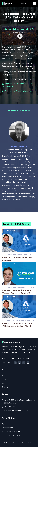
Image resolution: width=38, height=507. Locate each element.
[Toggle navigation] (34, 3)
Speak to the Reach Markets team (18, 91)
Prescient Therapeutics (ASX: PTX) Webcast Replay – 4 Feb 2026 (18, 291)
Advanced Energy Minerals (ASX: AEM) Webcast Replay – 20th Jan (17, 324)
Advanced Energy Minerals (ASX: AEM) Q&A (17, 258)
